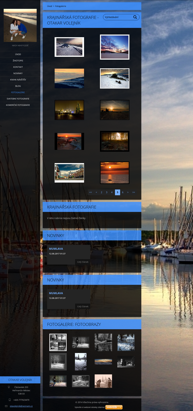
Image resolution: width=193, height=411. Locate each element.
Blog (18, 86)
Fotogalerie (18, 92)
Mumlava (56, 248)
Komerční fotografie (18, 105)
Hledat (135, 17)
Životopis (18, 60)
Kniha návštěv (18, 79)
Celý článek (82, 261)
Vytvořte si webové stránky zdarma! (90, 407)
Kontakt (18, 67)
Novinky (18, 73)
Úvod (18, 54)
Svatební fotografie (18, 98)
